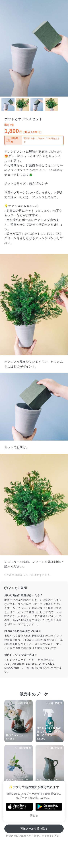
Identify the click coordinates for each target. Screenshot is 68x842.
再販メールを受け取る (34, 828)
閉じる (34, 815)
